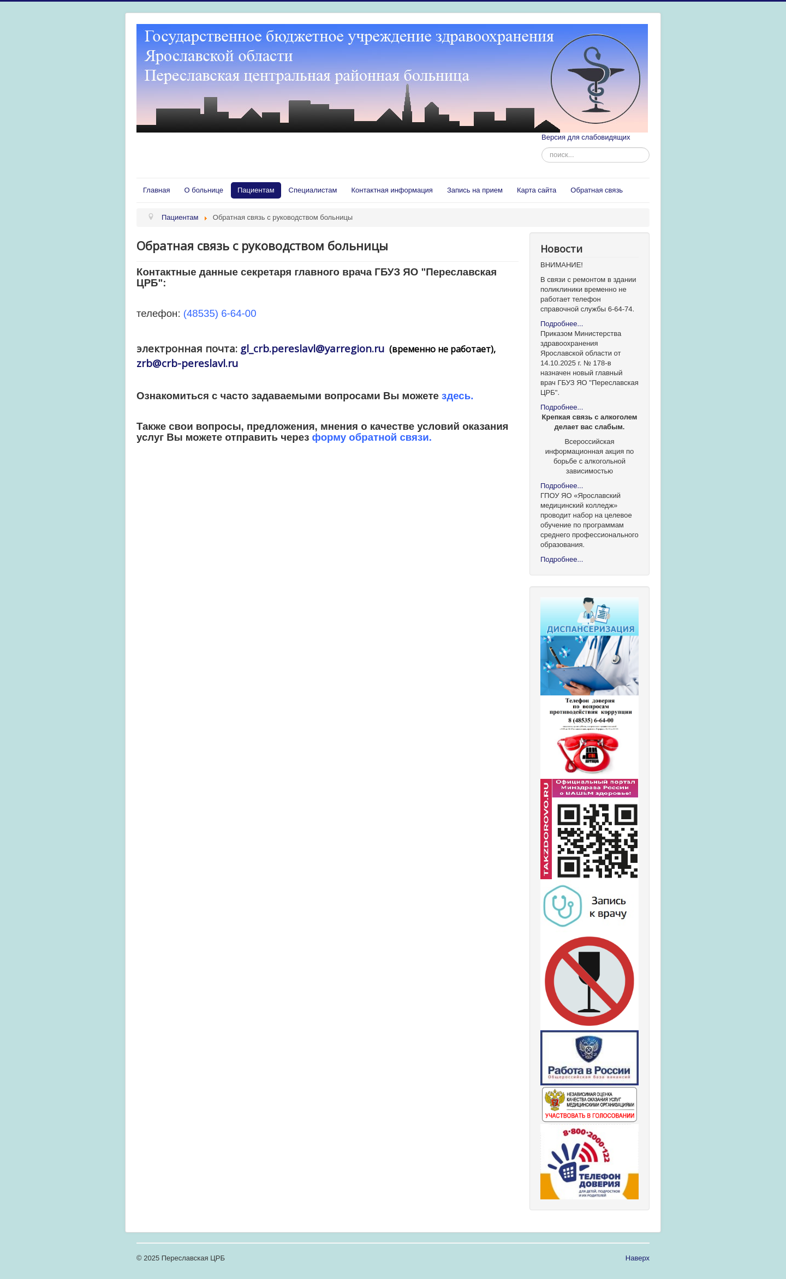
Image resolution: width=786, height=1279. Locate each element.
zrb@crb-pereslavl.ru (187, 363)
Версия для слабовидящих (585, 137)
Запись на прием (475, 190)
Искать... (541, 147)
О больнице (203, 190)
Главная (156, 190)
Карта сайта (536, 190)
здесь (456, 395)
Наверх (638, 1258)
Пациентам (256, 190)
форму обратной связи (370, 437)
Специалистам (313, 190)
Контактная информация (392, 190)
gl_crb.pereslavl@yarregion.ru (312, 348)
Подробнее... (561, 324)
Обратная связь (596, 190)
